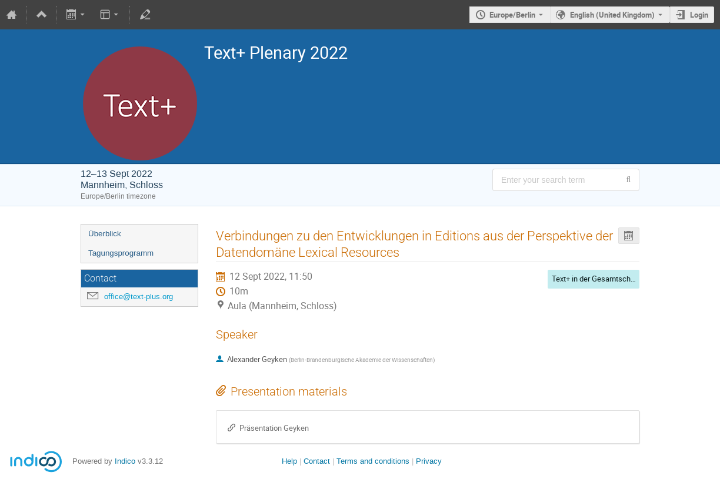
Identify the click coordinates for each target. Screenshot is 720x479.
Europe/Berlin (512, 14)
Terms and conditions (372, 461)
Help (289, 461)
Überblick (104, 233)
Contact (317, 461)
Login (699, 14)
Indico (125, 461)
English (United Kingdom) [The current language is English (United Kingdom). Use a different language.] (612, 14)
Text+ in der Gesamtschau (595, 278)
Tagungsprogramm (121, 253)
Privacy (429, 461)
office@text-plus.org (138, 297)
